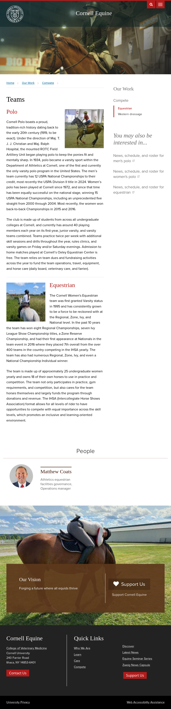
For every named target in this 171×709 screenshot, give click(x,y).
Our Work (123, 88)
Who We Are (82, 648)
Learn (77, 654)
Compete (120, 100)
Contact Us (17, 673)
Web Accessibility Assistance (146, 702)
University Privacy (18, 702)
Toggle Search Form (151, 4)
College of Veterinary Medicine (26, 648)
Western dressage (130, 114)
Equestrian (125, 108)
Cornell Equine (94, 13)
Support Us (129, 584)
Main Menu (160, 4)
